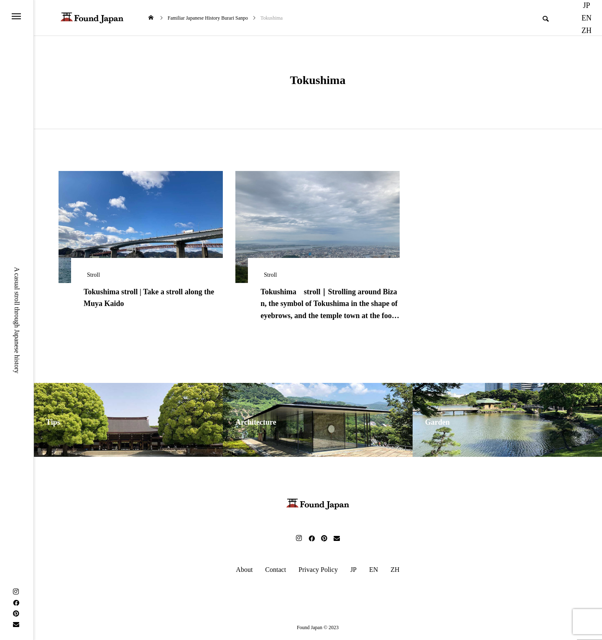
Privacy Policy (318, 569)
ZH (587, 30)
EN (587, 18)
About (244, 569)
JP (353, 569)
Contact (275, 569)
